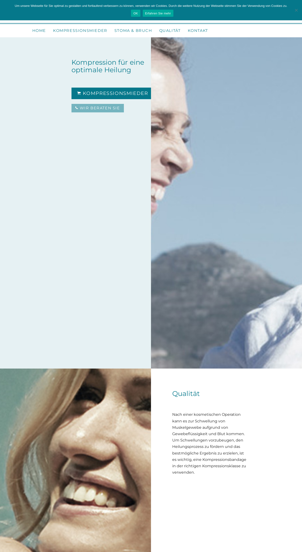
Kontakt (198, 30)
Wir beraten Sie (97, 108)
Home (39, 30)
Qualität (170, 30)
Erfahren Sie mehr (158, 13)
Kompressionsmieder (80, 30)
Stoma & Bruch (133, 30)
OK (135, 13)
